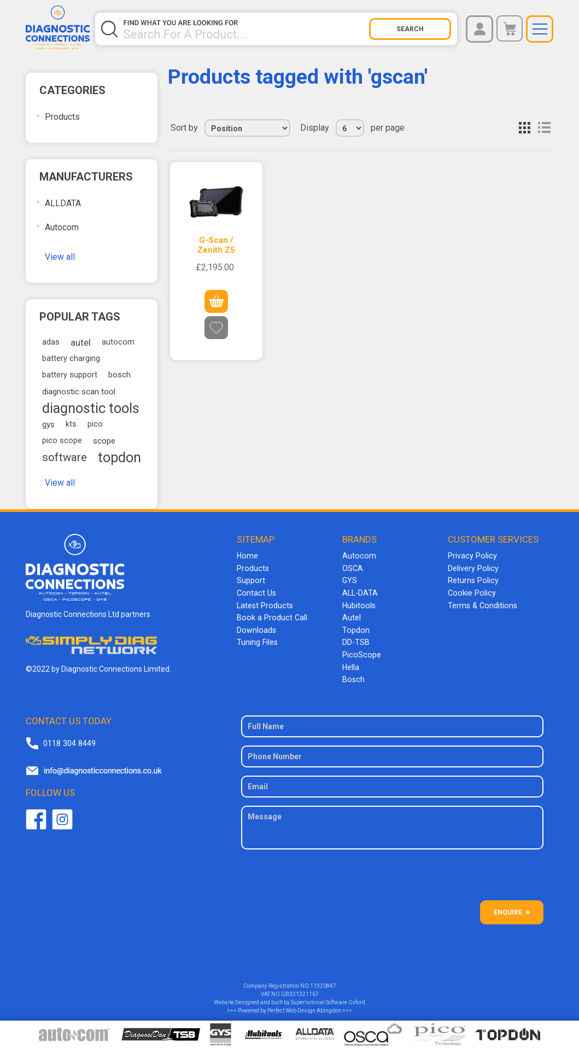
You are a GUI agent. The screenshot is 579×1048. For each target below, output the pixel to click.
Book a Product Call (270, 616)
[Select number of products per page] (350, 128)
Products (62, 117)
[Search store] (245, 29)
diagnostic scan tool (78, 392)
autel (81, 342)
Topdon (355, 628)
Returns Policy (472, 579)
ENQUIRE (508, 908)
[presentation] (392, 875)
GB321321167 (300, 990)
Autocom (62, 227)
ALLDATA (63, 203)
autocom (118, 342)
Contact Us (255, 591)
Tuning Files (257, 640)
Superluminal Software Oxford (328, 998)
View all (60, 257)
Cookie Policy (470, 591)
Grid (524, 128)
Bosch (353, 676)
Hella (350, 664)
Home (247, 555)
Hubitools (358, 603)
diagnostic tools (90, 408)
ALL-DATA (360, 591)
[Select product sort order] (247, 128)
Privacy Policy (471, 555)
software (64, 457)
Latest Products (264, 603)
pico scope (62, 440)
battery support (69, 375)
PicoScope (360, 652)
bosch (119, 375)
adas (51, 342)
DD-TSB (356, 640)
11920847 (323, 982)
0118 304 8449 (69, 739)
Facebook (36, 815)
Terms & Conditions (481, 603)
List (544, 128)
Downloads (256, 628)
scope (104, 441)
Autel (351, 616)
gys (48, 424)
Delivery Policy (472, 567)
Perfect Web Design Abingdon (304, 1007)
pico (95, 424)
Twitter (62, 815)
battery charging (71, 358)
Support (251, 579)
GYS (349, 579)
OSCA (352, 567)
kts (71, 424)
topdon (119, 457)
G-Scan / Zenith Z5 (216, 245)
